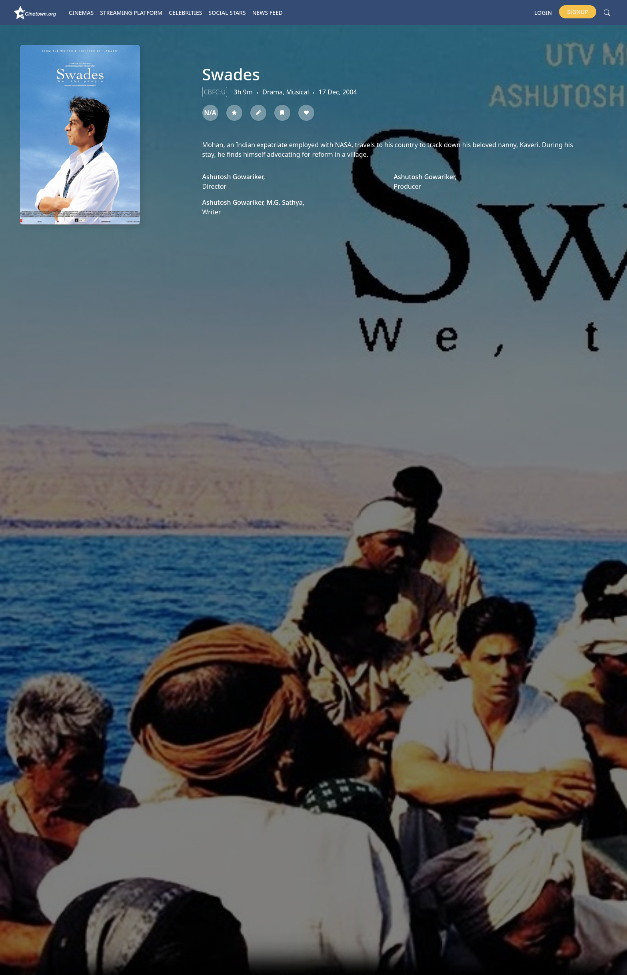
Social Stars (227, 12)
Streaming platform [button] (131, 12)
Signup (577, 12)
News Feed (267, 12)
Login (543, 12)
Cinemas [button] (81, 12)
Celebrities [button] (185, 12)
